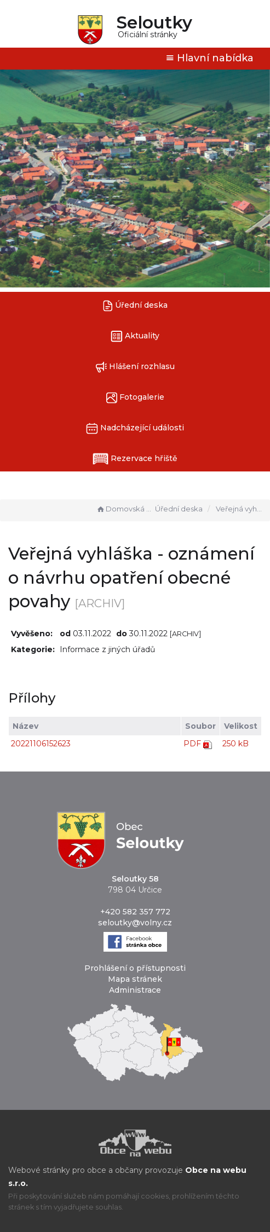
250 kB (235, 744)
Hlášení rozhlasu (135, 367)
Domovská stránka (124, 508)
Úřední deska (135, 306)
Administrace (135, 990)
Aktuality (135, 336)
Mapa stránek (135, 979)
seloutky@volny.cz (135, 923)
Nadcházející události (135, 428)
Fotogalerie (135, 398)
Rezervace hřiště (135, 459)
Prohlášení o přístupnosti (135, 968)
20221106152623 (41, 744)
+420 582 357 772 (135, 912)
